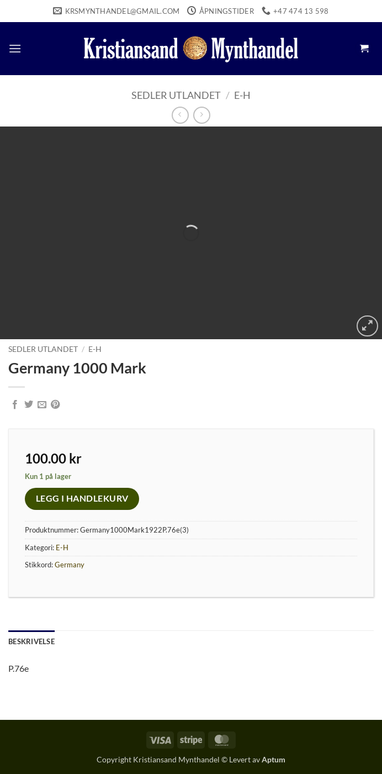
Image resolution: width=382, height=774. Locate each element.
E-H (242, 95)
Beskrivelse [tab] (31, 641)
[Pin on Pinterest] (55, 405)
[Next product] (180, 115)
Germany (69, 564)
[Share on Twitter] (28, 405)
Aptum (273, 759)
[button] (15, 48)
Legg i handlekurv (82, 498)
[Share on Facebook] (14, 405)
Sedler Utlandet (176, 95)
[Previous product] (201, 115)
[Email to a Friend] (42, 405)
